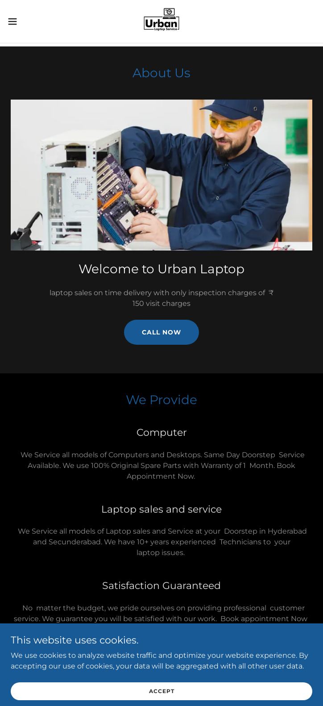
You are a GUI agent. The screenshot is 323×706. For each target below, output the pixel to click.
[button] (27, 21)
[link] (161, 21)
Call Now (161, 332)
